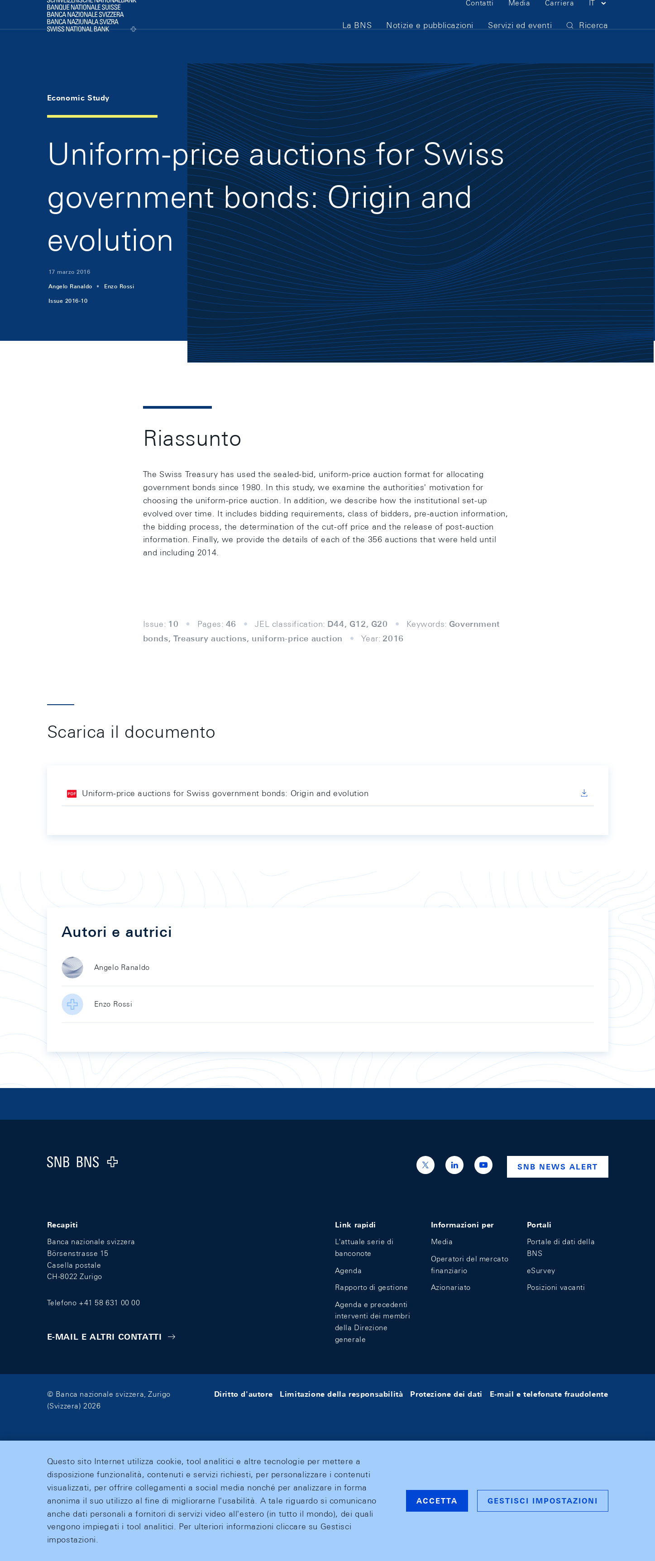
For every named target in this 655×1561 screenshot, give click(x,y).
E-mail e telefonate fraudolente (549, 1394)
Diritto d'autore (243, 1394)
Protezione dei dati (446, 1394)
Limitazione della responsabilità (341, 1394)
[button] (598, 21)
